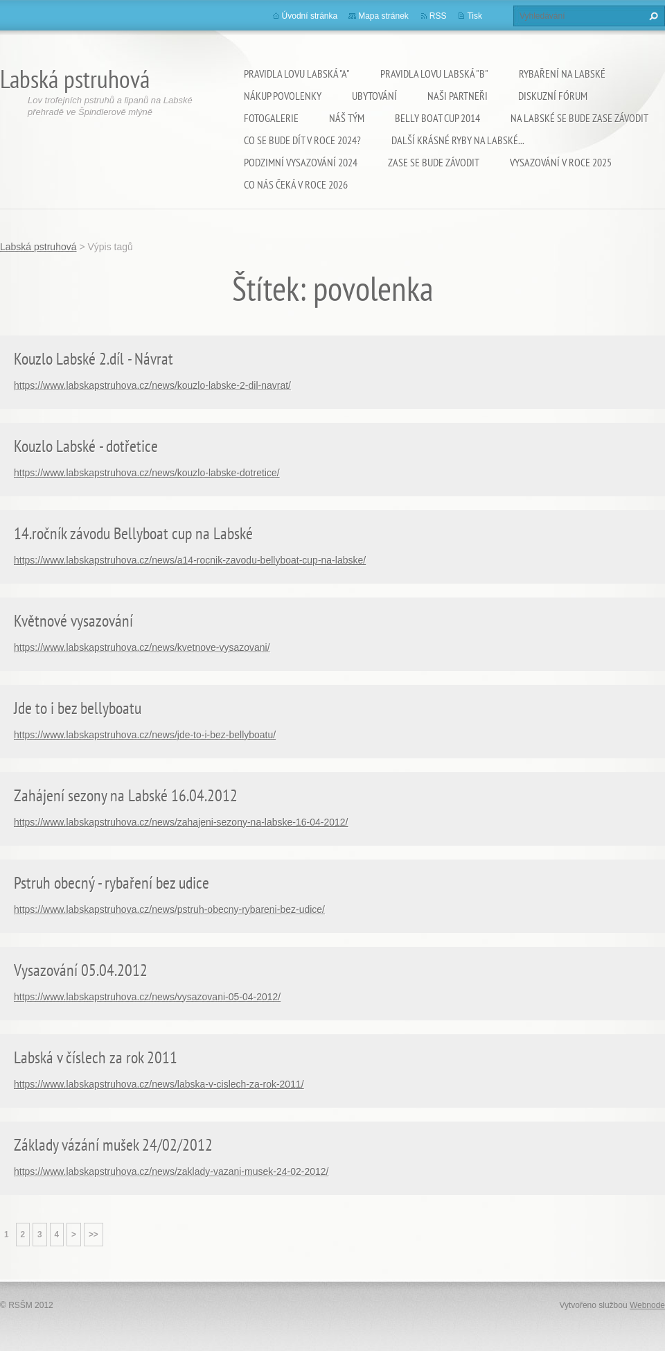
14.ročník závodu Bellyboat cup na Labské (133, 533)
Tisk (474, 16)
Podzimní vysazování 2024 (300, 162)
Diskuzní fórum (552, 96)
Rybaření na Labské (562, 73)
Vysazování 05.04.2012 (81, 970)
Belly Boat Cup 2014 (437, 118)
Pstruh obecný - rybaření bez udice (111, 883)
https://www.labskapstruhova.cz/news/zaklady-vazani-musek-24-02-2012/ (171, 1171)
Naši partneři (457, 96)
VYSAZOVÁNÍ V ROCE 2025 (561, 162)
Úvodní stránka (310, 16)
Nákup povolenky (282, 96)
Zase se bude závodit (433, 162)
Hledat (651, 16)
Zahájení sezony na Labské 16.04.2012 (126, 795)
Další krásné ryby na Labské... (457, 140)
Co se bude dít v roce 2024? (302, 140)
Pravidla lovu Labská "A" (297, 73)
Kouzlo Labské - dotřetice (86, 446)
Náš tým (346, 118)
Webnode (647, 1305)
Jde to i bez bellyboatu (77, 708)
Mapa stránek (383, 16)
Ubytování (374, 96)
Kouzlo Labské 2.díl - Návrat (93, 358)
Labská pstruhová (38, 246)
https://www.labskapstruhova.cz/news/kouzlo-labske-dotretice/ (147, 472)
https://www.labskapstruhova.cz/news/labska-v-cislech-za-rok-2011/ (159, 1084)
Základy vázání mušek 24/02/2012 (113, 1145)
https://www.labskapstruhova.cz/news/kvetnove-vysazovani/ (142, 647)
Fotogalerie (271, 118)
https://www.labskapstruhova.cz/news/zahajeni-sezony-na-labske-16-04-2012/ (181, 822)
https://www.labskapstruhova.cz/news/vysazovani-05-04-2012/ (147, 996)
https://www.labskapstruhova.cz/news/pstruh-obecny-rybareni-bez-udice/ (169, 909)
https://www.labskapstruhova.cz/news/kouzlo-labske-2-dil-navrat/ (152, 385)
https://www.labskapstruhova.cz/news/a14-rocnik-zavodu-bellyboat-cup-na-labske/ (190, 560)
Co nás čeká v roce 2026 (296, 184)
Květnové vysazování (73, 620)
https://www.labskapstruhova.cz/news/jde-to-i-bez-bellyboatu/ (145, 734)
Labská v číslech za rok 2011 (95, 1057)
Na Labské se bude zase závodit (579, 118)
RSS (438, 16)
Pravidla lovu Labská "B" (434, 73)
